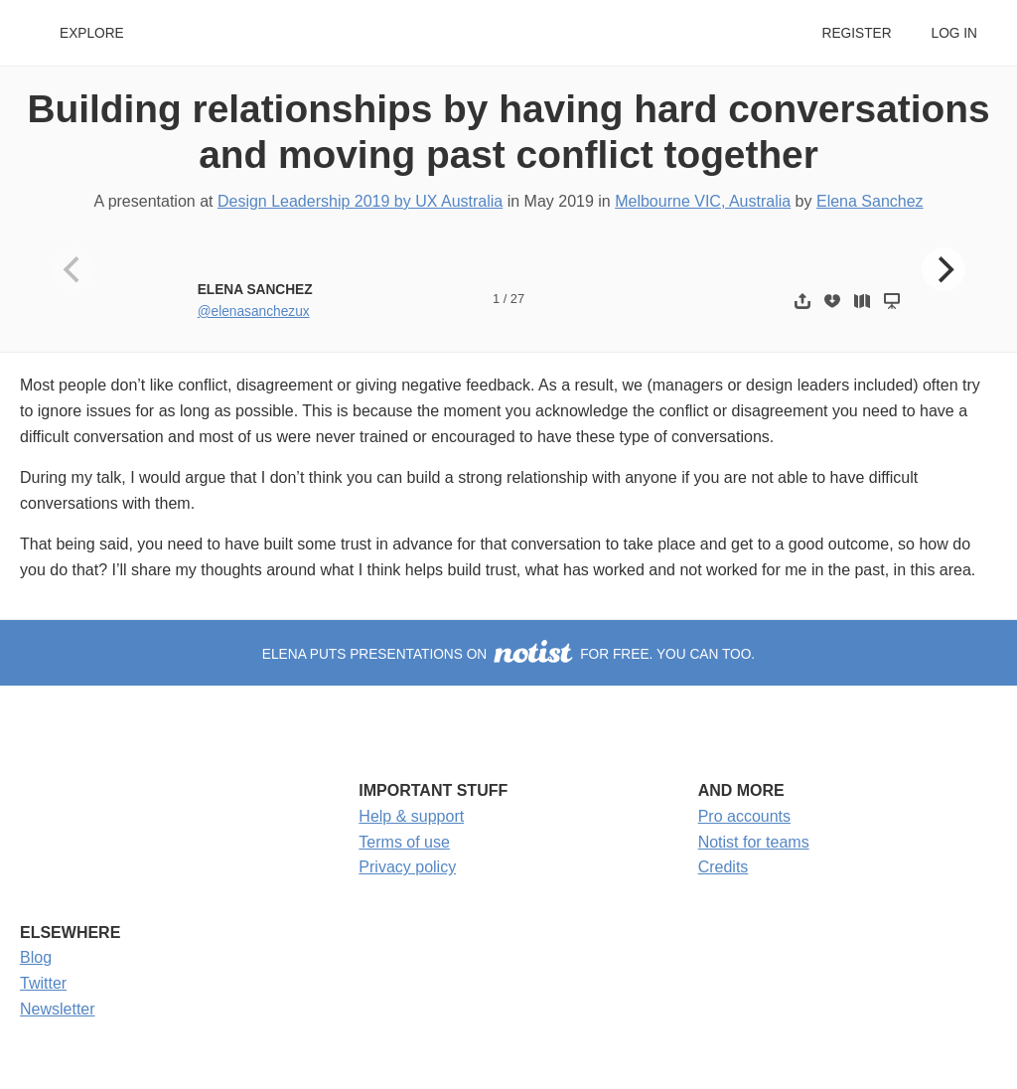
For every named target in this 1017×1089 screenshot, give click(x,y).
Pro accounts (744, 816)
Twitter (43, 983)
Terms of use (404, 842)
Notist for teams (753, 842)
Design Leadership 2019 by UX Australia (360, 201)
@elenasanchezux (254, 311)
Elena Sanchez (870, 201)
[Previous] (73, 269)
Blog (36, 957)
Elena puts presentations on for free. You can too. (508, 654)
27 (517, 298)
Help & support (411, 816)
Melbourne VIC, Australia (703, 201)
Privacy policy (407, 866)
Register (856, 33)
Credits (723, 866)
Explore (92, 33)
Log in (954, 33)
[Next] (943, 269)
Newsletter (57, 1009)
